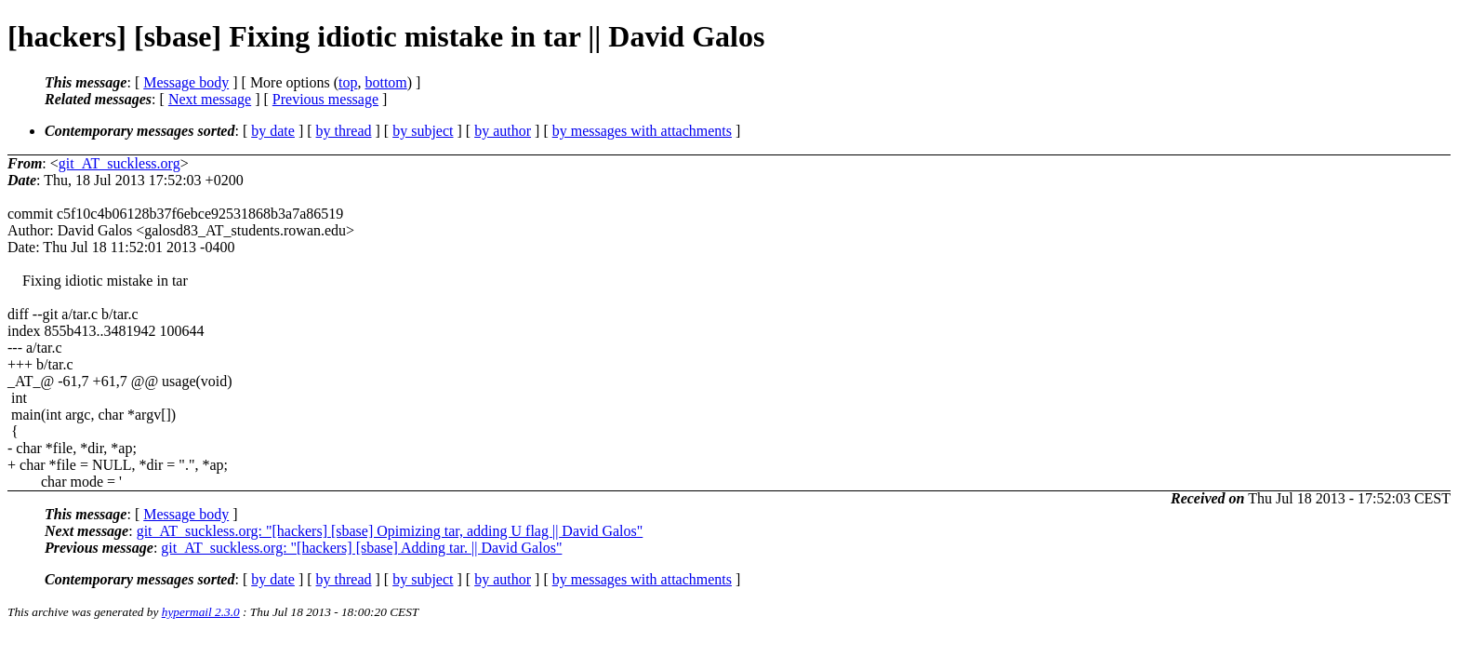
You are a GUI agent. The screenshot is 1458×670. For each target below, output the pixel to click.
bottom (385, 82)
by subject (422, 131)
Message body (186, 82)
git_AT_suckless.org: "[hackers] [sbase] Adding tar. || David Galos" (361, 548)
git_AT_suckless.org (119, 163)
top (347, 82)
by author (502, 131)
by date (273, 131)
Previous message (325, 99)
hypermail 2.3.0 (201, 612)
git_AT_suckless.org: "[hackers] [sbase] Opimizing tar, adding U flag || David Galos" (390, 531)
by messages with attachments (642, 131)
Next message (209, 99)
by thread (344, 131)
